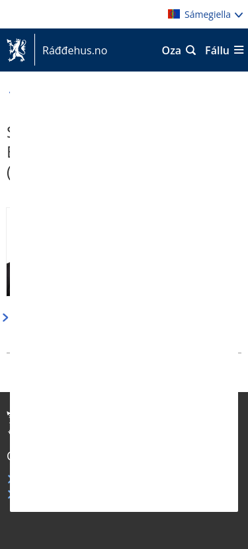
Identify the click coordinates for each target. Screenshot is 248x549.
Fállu (217, 50)
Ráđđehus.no (70, 50)
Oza (172, 50)
